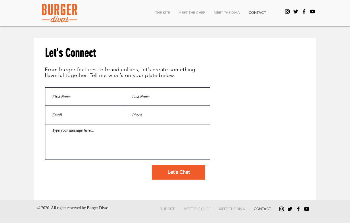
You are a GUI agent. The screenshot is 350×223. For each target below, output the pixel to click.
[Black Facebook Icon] (304, 11)
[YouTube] (312, 11)
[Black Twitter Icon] (296, 11)
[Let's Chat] (178, 172)
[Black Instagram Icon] (287, 11)
